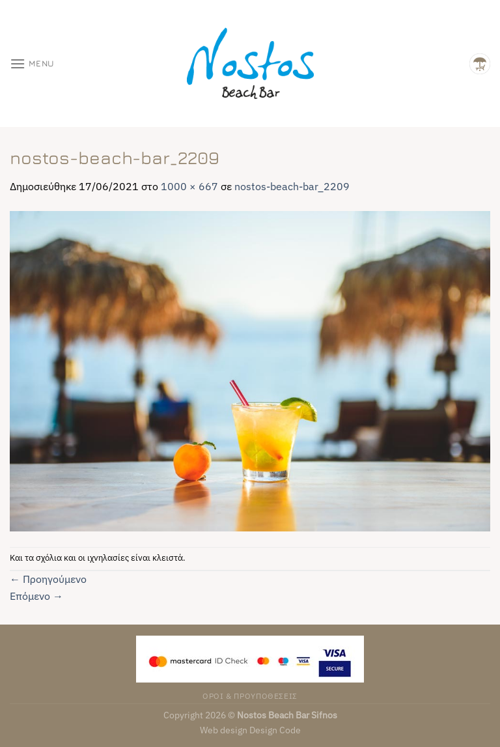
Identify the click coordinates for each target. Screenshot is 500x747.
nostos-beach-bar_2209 (292, 186)
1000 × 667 (189, 186)
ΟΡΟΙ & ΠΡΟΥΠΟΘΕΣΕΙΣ (250, 695)
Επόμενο (36, 595)
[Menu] (32, 63)
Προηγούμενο (48, 578)
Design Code (275, 730)
